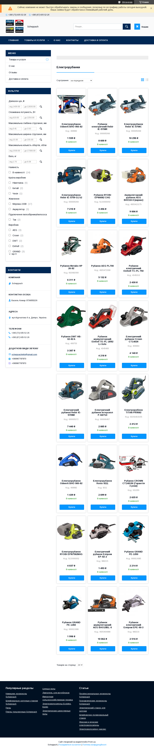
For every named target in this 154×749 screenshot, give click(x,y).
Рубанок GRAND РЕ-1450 (71, 623)
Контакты (72, 40)
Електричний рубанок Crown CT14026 (133, 339)
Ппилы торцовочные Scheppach (21, 712)
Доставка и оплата (96, 40)
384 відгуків (127, 2)
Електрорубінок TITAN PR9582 (133, 411)
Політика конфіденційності (94, 745)
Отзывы (13, 72)
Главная (13, 40)
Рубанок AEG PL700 (102, 266)
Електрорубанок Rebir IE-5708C (133, 125)
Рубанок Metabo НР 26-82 (71, 267)
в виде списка (147, 80)
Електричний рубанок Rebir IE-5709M (71, 412)
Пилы (8, 708)
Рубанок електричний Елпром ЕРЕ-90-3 (133, 625)
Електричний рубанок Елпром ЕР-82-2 (102, 554)
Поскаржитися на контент (70, 745)
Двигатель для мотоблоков (55, 693)
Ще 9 (14, 254)
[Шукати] (127, 27)
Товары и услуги (34, 40)
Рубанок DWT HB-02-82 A (71, 337)
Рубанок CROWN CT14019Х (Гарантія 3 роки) (133, 483)
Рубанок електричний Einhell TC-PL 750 (133, 268)
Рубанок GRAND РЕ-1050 (133, 552)
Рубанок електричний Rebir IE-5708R (102, 126)
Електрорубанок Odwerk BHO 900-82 (71, 482)
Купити (72, 150)
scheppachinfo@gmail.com (24, 354)
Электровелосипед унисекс (92, 729)
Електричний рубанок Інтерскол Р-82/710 (102, 412)
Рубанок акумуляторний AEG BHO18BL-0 (102, 625)
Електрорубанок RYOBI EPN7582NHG (71, 552)
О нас (57, 40)
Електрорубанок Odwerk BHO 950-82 (71, 125)
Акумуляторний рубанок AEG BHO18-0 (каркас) (133, 197)
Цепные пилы (48, 689)
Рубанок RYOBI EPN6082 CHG (102, 196)
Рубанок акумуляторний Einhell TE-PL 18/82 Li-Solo (102, 340)
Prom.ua (92, 742)
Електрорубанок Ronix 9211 (102, 482)
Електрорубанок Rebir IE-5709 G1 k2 (71, 196)
